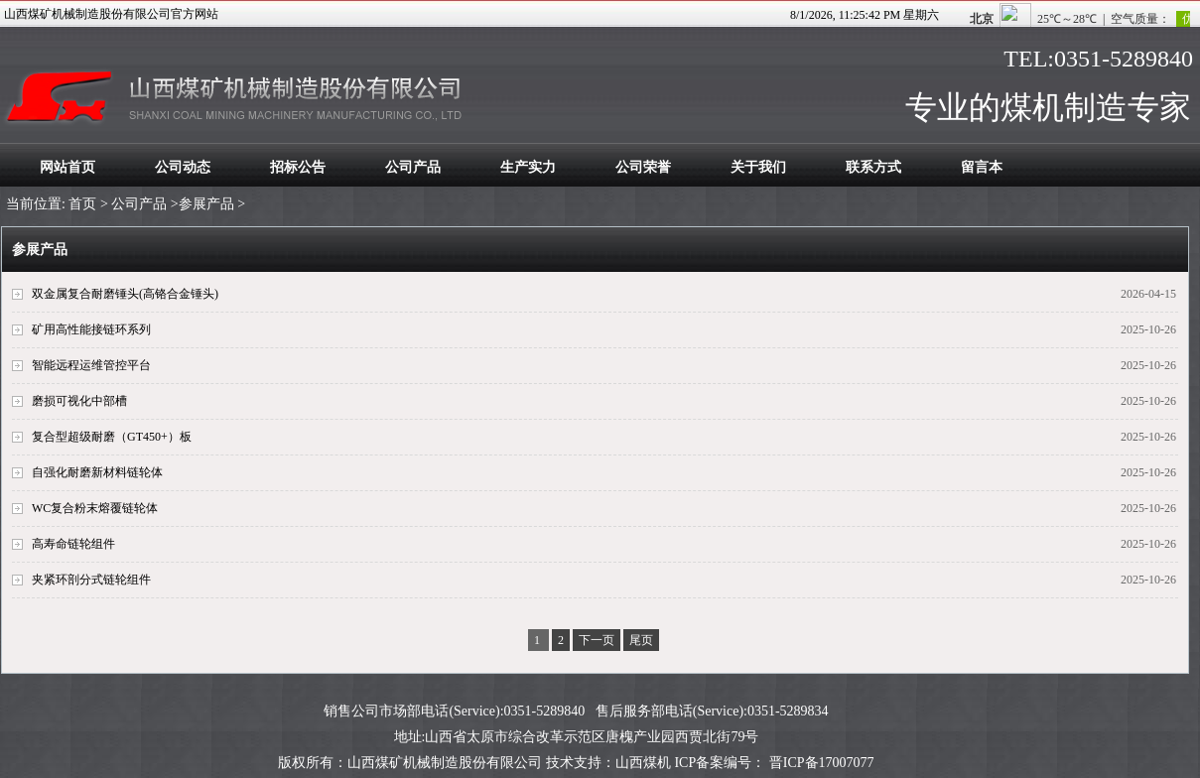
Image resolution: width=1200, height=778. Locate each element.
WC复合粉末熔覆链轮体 (95, 508)
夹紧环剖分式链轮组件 (91, 579)
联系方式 (873, 167)
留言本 (981, 167)
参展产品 (206, 203)
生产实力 (528, 167)
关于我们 (758, 167)
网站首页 (67, 167)
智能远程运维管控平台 (91, 365)
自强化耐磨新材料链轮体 (97, 472)
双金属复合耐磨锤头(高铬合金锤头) (125, 294)
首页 (82, 203)
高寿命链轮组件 (73, 544)
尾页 (641, 640)
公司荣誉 (643, 167)
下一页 (596, 640)
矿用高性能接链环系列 (91, 329)
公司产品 (413, 167)
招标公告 (298, 167)
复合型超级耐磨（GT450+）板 (112, 437)
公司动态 (182, 167)
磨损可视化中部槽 (79, 401)
